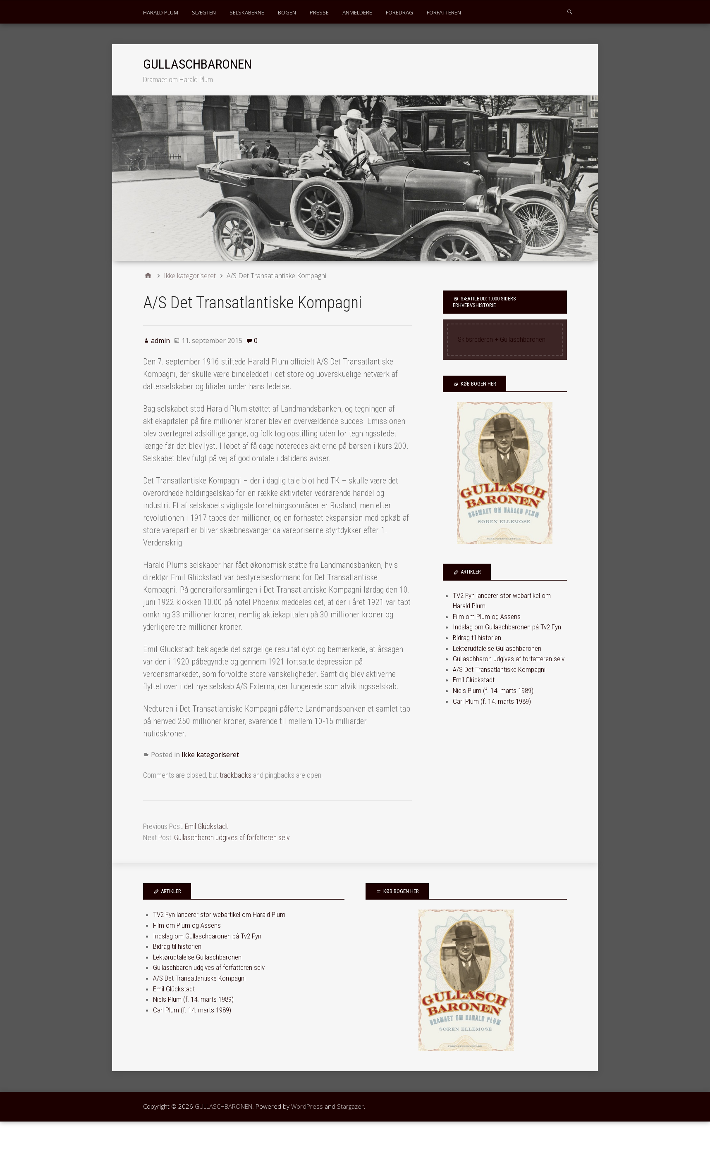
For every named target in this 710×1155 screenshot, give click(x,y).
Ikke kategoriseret (210, 754)
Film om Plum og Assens (487, 616)
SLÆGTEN (204, 12)
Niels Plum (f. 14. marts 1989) (493, 690)
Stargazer (350, 1106)
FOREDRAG (399, 12)
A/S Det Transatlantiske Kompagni (499, 669)
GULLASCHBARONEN (197, 64)
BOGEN (287, 12)
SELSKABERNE (246, 12)
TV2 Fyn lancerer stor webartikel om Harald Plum (219, 914)
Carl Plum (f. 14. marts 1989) (492, 701)
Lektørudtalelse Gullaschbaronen (497, 648)
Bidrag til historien (477, 637)
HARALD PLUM (160, 12)
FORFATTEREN (444, 12)
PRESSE (319, 12)
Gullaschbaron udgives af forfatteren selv (232, 837)
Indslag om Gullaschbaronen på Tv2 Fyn (507, 627)
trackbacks (235, 775)
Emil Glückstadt (206, 826)
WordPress (307, 1106)
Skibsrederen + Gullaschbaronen (501, 339)
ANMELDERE (357, 12)
